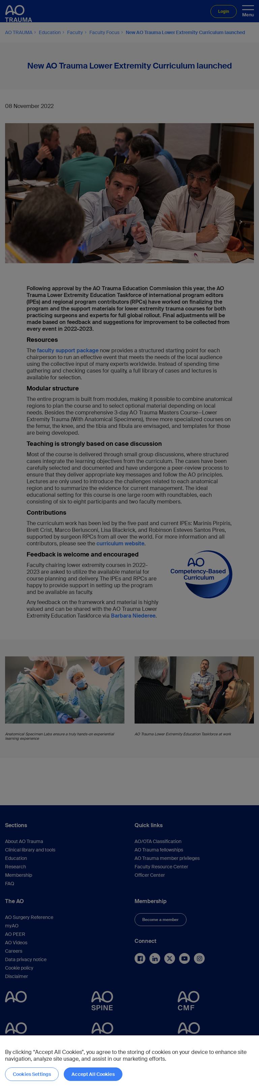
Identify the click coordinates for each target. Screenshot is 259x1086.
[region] (129, 1060)
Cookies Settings (32, 1074)
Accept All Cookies (93, 1074)
